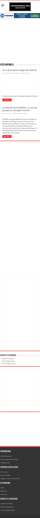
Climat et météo (5, 475)
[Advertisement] (20, 43)
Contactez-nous (5, 463)
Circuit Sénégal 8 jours (8, 361)
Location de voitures (7, 358)
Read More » (7, 100)
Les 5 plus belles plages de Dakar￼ (19, 70)
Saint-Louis (3, 494)
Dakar (2, 488)
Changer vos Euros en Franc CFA (10, 478)
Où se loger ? (4, 472)
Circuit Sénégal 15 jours (8, 363)
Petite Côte (3, 491)
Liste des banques (5, 456)
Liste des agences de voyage (9, 459)
